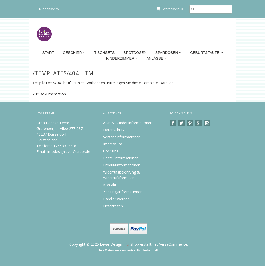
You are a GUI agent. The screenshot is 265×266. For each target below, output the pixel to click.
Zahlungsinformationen (122, 191)
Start (48, 53)
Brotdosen (135, 53)
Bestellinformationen (120, 157)
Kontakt (109, 184)
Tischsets (104, 53)
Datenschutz (113, 129)
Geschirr (74, 53)
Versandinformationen (122, 136)
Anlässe (157, 58)
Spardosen (168, 53)
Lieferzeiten (113, 205)
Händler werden (116, 198)
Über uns (110, 150)
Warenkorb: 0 (169, 9)
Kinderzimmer (122, 58)
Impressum (112, 143)
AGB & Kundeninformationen (127, 122)
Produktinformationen (121, 164)
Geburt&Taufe (206, 53)
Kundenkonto (49, 9)
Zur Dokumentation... (50, 93)
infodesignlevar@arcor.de (68, 151)
